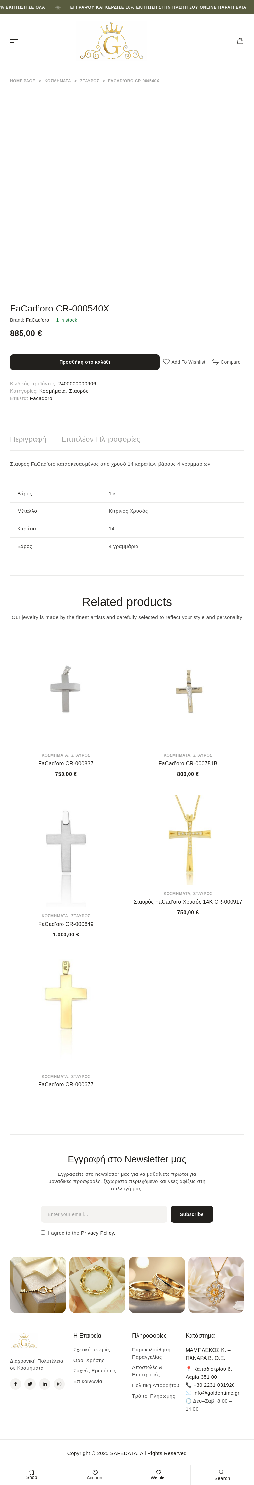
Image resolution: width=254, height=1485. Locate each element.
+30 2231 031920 (214, 1385)
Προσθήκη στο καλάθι (84, 362)
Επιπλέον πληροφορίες (100, 439)
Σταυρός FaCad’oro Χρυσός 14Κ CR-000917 (188, 902)
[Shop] (31, 1472)
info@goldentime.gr (216, 1393)
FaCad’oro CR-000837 (66, 763)
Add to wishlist (188, 362)
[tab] (28, 439)
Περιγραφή (28, 439)
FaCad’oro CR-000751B (187, 763)
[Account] (95, 1472)
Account (95, 1477)
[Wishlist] (159, 1472)
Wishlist (159, 1477)
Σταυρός (89, 81)
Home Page (22, 81)
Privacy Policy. (97, 1233)
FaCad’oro (37, 320)
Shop (31, 1477)
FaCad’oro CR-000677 (66, 1084)
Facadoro (41, 398)
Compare (231, 362)
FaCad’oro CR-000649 (66, 924)
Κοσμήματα (57, 81)
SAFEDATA (123, 1453)
